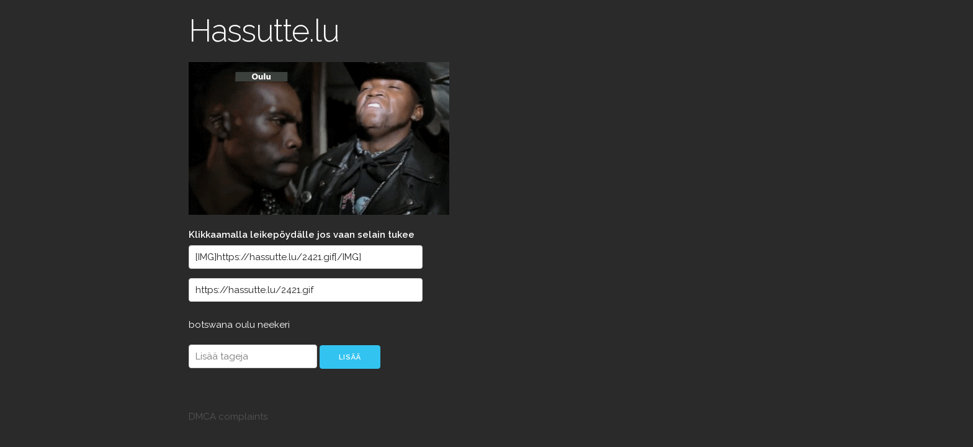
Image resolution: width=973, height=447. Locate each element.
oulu (246, 324)
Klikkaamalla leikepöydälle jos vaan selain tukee (302, 234)
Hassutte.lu (264, 30)
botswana (212, 324)
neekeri (274, 324)
